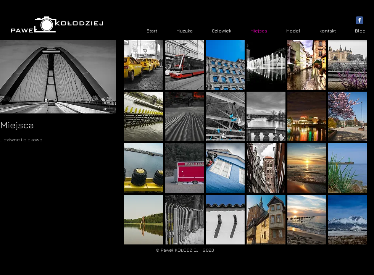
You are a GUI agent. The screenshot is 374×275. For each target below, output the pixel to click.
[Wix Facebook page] (359, 20)
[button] (143, 65)
